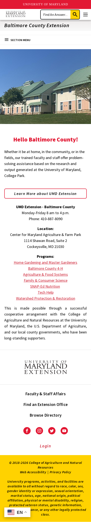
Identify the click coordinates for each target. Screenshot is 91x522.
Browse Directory (45, 415)
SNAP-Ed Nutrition (45, 286)
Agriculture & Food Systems (45, 274)
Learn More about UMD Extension (45, 193)
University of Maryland (45, 4)
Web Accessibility (33, 472)
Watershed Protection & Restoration (45, 298)
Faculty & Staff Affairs (45, 393)
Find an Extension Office (45, 404)
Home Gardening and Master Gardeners (45, 262)
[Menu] (85, 14)
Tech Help (46, 292)
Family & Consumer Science (45, 280)
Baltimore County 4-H (45, 268)
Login (45, 445)
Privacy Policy (60, 472)
